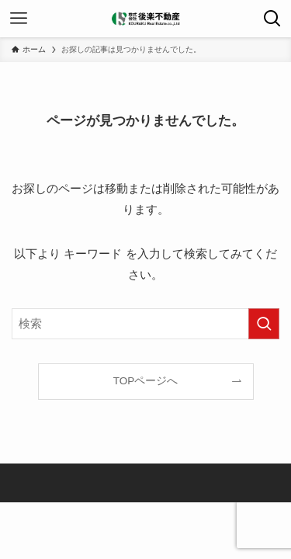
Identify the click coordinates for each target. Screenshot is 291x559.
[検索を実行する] (263, 323)
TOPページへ (145, 381)
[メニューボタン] (18, 18)
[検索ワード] (145, 323)
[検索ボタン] (272, 18)
